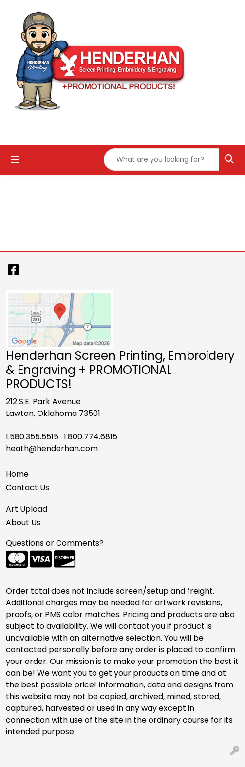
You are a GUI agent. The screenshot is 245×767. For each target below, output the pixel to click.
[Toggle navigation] (15, 159)
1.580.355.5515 (32, 436)
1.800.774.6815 (90, 436)
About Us (23, 522)
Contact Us (27, 487)
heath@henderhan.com (52, 448)
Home (17, 473)
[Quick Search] (162, 159)
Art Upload (26, 509)
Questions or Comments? (55, 543)
